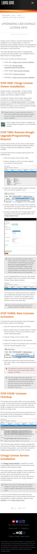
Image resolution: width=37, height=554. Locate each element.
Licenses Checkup (19, 74)
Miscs (19, 15)
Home (13, 15)
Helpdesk (3, 500)
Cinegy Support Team (11, 215)
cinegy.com (25, 528)
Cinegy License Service (7, 450)
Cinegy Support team (17, 500)
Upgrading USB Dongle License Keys (13, 17)
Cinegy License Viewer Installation (23, 62)
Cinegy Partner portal (18, 102)
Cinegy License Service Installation (23, 77)
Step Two (18, 387)
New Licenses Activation (21, 71)
